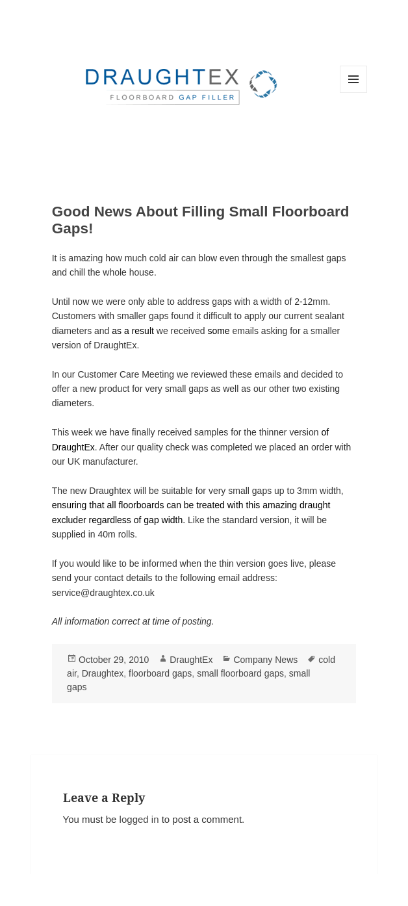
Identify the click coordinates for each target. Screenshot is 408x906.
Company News (265, 659)
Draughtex (103, 673)
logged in (139, 819)
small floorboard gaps (240, 673)
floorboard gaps (160, 673)
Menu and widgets (353, 92)
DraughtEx (191, 659)
